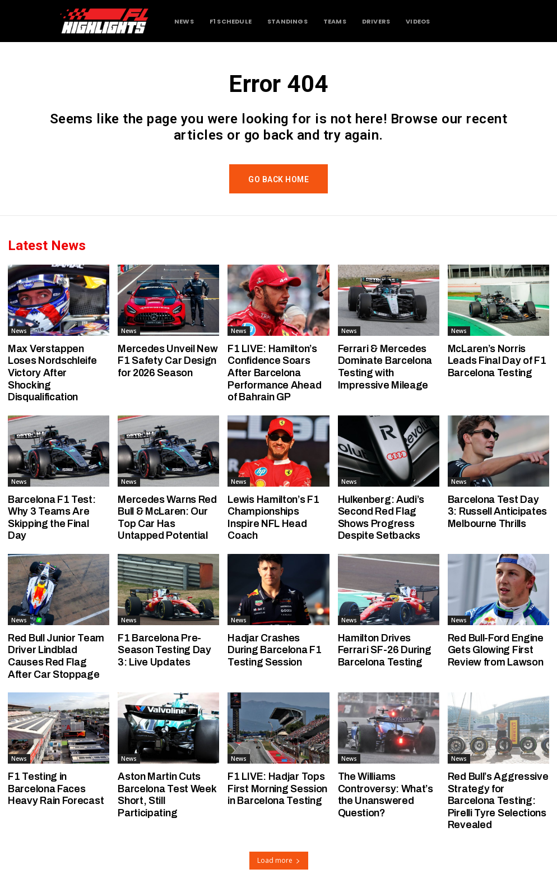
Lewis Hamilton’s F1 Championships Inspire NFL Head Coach (273, 518)
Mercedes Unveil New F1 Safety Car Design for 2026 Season (167, 360)
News (19, 331)
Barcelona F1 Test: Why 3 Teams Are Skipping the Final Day (52, 518)
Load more (278, 860)
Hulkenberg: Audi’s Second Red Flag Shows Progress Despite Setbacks (381, 518)
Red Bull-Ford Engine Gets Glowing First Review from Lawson (496, 650)
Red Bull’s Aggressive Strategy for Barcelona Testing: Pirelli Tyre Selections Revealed (498, 800)
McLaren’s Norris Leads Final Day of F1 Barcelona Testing (497, 360)
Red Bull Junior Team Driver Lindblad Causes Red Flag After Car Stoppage (56, 656)
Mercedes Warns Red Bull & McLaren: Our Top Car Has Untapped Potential (167, 518)
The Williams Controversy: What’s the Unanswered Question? (385, 795)
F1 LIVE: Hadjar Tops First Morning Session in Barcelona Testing (277, 788)
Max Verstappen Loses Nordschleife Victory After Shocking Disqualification (52, 373)
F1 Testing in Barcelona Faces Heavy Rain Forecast (56, 788)
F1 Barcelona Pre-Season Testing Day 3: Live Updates (164, 650)
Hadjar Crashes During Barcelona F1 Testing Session (274, 650)
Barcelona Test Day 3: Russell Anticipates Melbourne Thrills (497, 511)
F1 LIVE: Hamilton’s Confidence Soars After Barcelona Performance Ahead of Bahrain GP (274, 373)
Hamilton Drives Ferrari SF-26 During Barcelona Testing (384, 650)
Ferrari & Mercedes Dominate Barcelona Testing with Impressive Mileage (385, 367)
